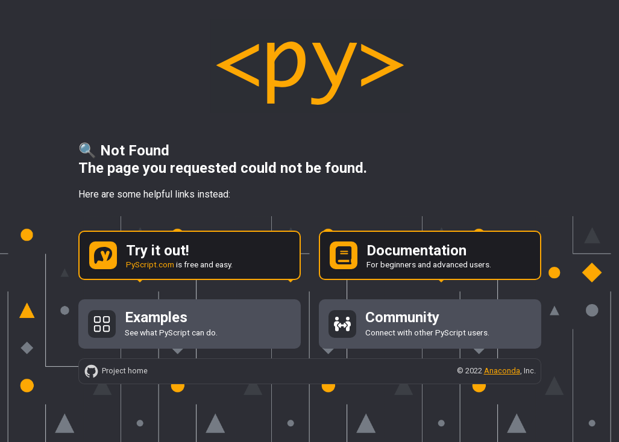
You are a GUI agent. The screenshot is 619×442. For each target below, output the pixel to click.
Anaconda (502, 370)
